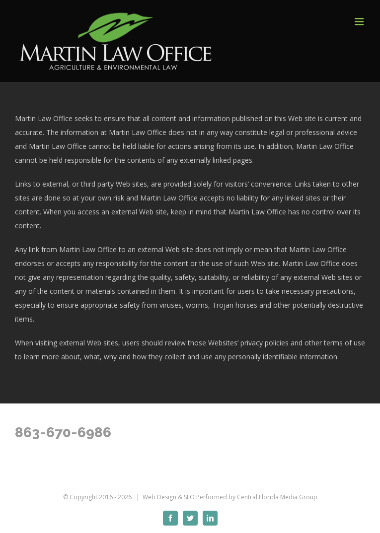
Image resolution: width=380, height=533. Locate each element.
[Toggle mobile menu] (360, 21)
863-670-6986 (63, 432)
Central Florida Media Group (277, 497)
